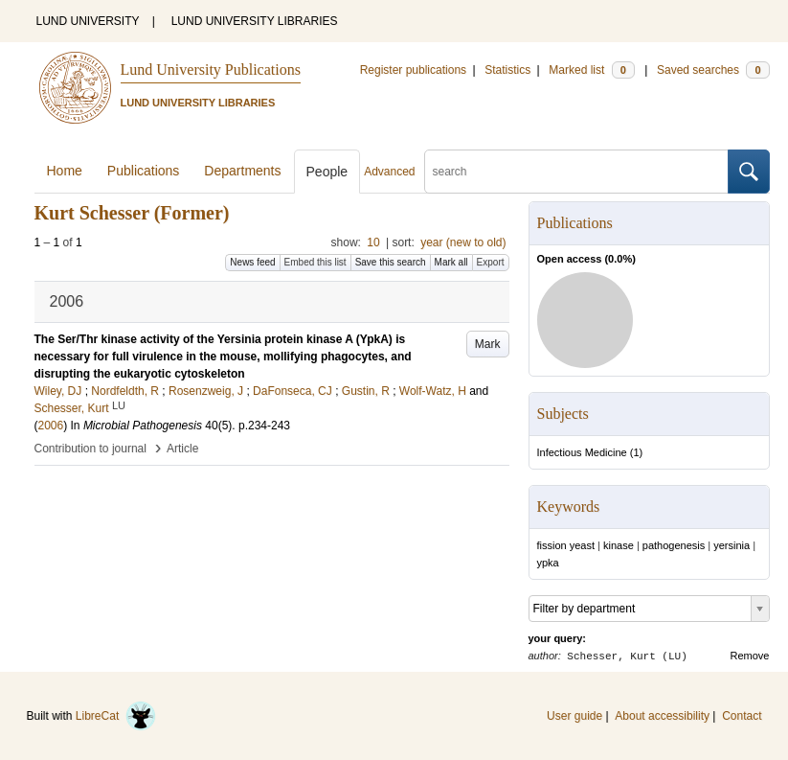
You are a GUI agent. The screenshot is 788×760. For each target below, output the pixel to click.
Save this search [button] (390, 262)
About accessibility (662, 716)
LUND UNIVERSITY (88, 21)
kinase (618, 545)
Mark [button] (488, 344)
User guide (574, 716)
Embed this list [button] (315, 262)
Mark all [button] (451, 262)
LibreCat (116, 716)
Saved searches (713, 70)
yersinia (731, 545)
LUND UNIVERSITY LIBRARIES (254, 21)
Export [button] (491, 262)
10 (373, 242)
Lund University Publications (211, 69)
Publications (143, 170)
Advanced (389, 171)
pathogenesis (673, 545)
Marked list (591, 70)
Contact (741, 716)
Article (182, 448)
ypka (548, 562)
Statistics (507, 70)
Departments (242, 170)
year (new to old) (463, 242)
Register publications (413, 70)
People (327, 171)
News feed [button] (252, 262)
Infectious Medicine (582, 452)
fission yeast (566, 545)
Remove (750, 655)
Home (64, 170)
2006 (51, 425)
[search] (576, 172)
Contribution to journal (90, 448)
